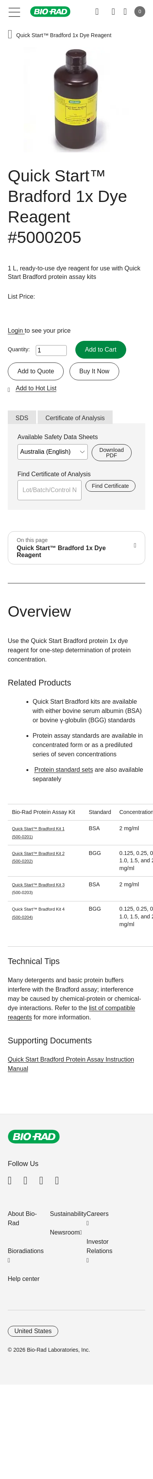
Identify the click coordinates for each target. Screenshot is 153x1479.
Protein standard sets (63, 769)
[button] (10, 35)
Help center (24, 1279)
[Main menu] (14, 11)
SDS (22, 418)
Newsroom (65, 1232)
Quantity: (19, 349)
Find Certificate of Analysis (54, 474)
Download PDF (111, 452)
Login (16, 330)
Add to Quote (35, 371)
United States (33, 1331)
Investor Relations (100, 1246)
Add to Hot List (36, 388)
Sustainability (68, 1214)
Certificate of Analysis (75, 418)
